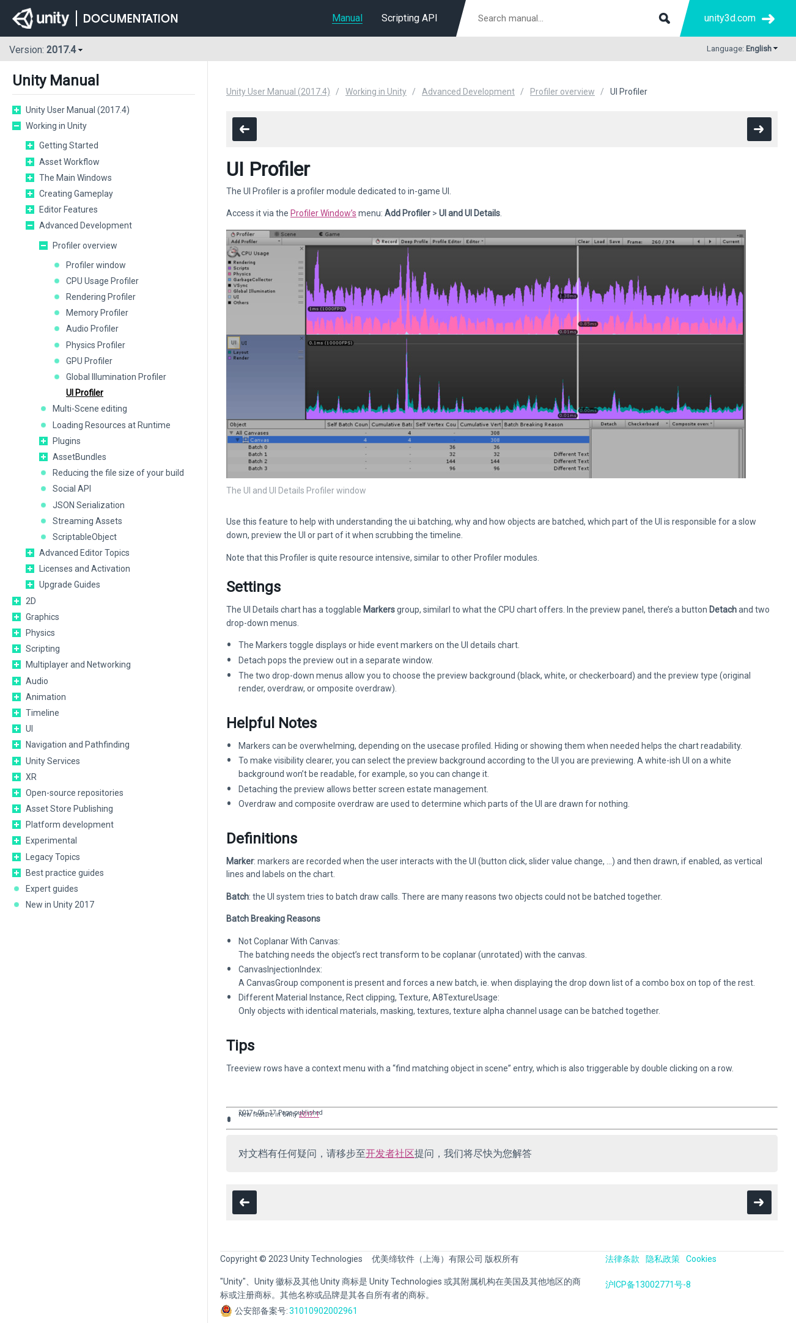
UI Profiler (84, 393)
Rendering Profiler (101, 297)
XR (31, 777)
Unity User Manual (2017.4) (78, 110)
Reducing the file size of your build (118, 473)
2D (31, 601)
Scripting (43, 649)
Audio (37, 681)
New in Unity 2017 (60, 904)
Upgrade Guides (69, 584)
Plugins (67, 441)
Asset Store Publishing (69, 809)
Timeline (42, 713)
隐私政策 (663, 1259)
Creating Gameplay (76, 194)
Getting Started (68, 145)
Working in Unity (56, 126)
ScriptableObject (85, 537)
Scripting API (409, 18)
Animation (46, 697)
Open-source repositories (74, 793)
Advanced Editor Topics (84, 553)
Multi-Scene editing (90, 409)
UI (29, 729)
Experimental (51, 840)
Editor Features (68, 209)
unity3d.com (730, 18)
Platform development (70, 824)
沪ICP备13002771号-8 (648, 1284)
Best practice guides (65, 873)
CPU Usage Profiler (102, 281)
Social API (72, 489)
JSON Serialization (89, 505)
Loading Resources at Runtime (112, 425)
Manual (347, 18)
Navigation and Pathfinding (78, 744)
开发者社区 (390, 1153)
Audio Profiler (92, 328)
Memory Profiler (97, 313)
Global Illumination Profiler (116, 377)
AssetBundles (79, 457)
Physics (40, 633)
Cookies (701, 1259)
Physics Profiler (95, 345)
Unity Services (53, 761)
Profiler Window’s (323, 213)
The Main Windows (75, 178)
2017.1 (309, 1114)
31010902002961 (323, 1311)
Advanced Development (85, 225)
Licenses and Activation (84, 569)
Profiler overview (85, 245)
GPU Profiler (89, 361)
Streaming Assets (87, 521)
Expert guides (52, 889)
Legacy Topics (53, 857)
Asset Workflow (69, 162)
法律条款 (622, 1259)
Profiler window (96, 265)
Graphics (42, 617)
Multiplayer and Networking (78, 664)
